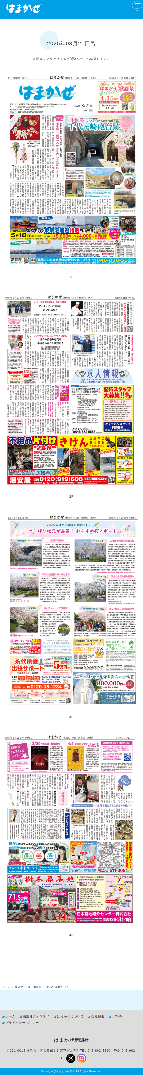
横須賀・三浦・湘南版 (28, 987)
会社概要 (98, 1016)
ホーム (7, 987)
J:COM (117, 1016)
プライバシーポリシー (22, 1022)
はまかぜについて (70, 1016)
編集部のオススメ (36, 1016)
